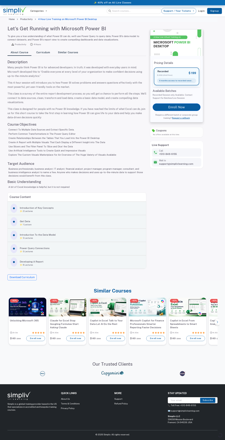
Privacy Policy (68, 408)
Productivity (26, 19)
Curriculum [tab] (43, 52)
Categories (38, 11)
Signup (214, 11)
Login (201, 11)
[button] (77, 208)
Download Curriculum (22, 277)
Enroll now (35, 338)
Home (12, 19)
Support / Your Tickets (179, 11)
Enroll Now (176, 107)
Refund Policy (121, 403)
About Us (65, 399)
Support (118, 399)
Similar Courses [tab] (68, 52)
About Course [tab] (19, 52)
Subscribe (207, 400)
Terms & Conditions (70, 403)
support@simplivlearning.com (185, 411)
